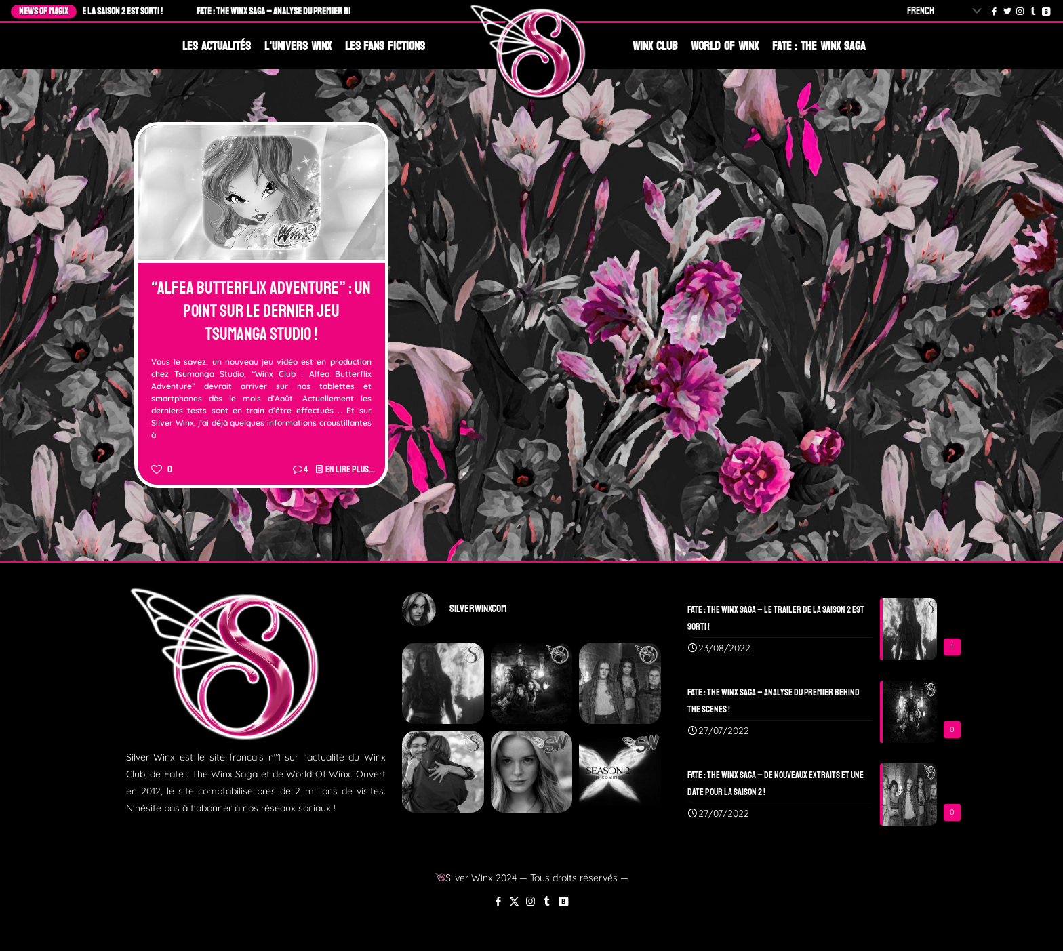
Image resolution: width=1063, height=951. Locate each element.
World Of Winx (725, 46)
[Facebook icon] (498, 901)
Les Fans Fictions (385, 46)
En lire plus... (350, 469)
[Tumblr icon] (547, 901)
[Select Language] (947, 11)
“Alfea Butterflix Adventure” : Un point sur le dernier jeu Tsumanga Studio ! (261, 311)
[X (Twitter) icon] (514, 901)
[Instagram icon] (530, 901)
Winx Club (655, 46)
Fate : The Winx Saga (819, 46)
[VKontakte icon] (563, 901)
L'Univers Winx (298, 46)
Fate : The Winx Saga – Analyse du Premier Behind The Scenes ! (314, 11)
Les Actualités (216, 46)
